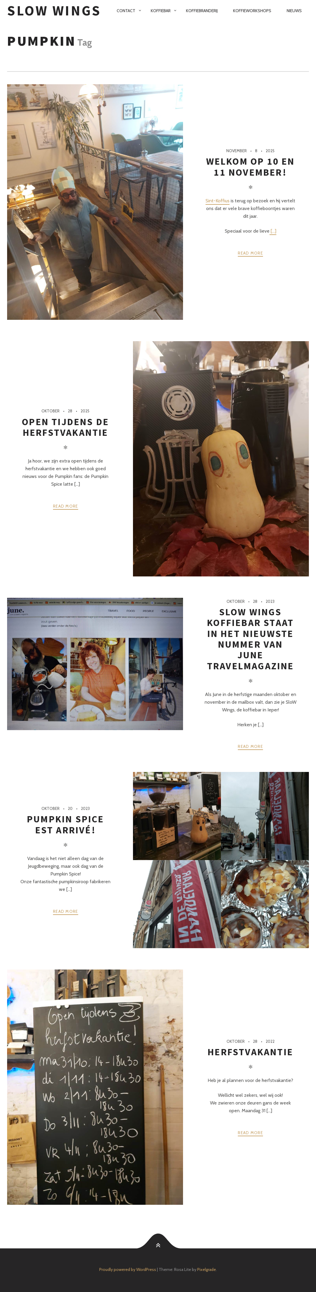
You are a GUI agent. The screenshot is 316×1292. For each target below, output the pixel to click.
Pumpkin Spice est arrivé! (65, 824)
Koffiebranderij (202, 10)
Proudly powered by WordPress (127, 1269)
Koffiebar (161, 10)
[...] (273, 231)
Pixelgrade (206, 1269)
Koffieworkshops (252, 10)
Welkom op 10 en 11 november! (250, 166)
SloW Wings (54, 10)
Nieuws (294, 10)
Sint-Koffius (218, 201)
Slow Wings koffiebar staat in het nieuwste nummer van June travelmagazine (250, 639)
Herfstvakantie (250, 1052)
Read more (250, 253)
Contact (126, 10)
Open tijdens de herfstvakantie (65, 427)
